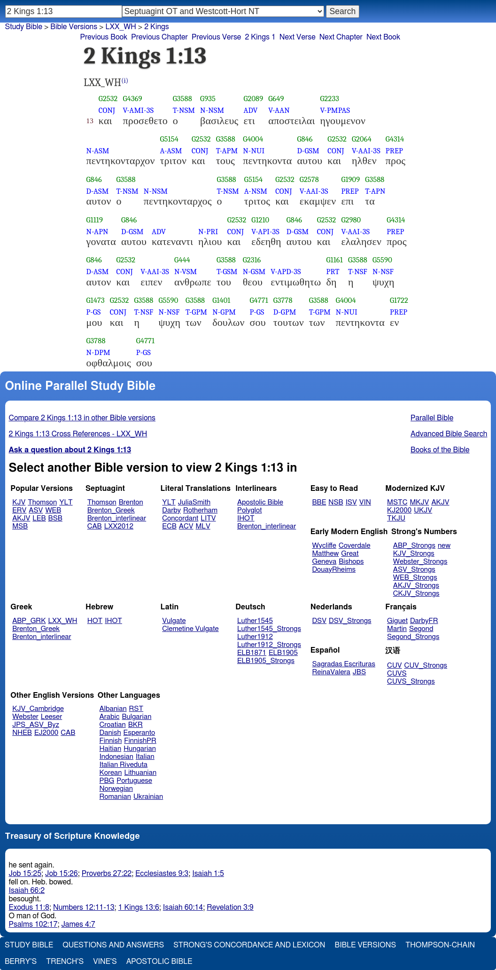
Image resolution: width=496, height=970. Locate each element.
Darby (171, 510)
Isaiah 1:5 (208, 873)
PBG (107, 780)
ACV (186, 526)
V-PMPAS (335, 110)
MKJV (419, 502)
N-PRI (208, 231)
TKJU (396, 518)
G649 (276, 98)
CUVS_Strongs (411, 681)
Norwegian (116, 788)
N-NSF (383, 271)
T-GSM (227, 271)
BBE (319, 502)
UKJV (423, 510)
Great (349, 553)
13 (89, 121)
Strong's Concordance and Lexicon (249, 945)
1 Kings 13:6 (138, 907)
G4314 (395, 138)
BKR (135, 724)
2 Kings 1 (260, 37)
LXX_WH (62, 620)
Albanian (113, 708)
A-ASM (171, 150)
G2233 (329, 98)
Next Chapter (341, 37)
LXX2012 (118, 526)
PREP (394, 150)
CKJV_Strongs (416, 593)
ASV (36, 510)
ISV (351, 502)
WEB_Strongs (415, 577)
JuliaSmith (194, 502)
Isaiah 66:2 (27, 890)
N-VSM (185, 271)
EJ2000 (46, 732)
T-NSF (357, 271)
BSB (55, 518)
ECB (169, 526)
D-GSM (308, 150)
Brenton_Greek (111, 510)
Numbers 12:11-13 (84, 907)
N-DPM (98, 352)
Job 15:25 (25, 873)
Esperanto (139, 732)
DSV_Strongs (350, 620)
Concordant (180, 518)
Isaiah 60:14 (183, 907)
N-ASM (97, 150)
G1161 (334, 259)
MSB (20, 526)
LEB (39, 518)
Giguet (397, 620)
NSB (335, 502)
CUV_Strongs (425, 665)
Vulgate (174, 620)
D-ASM (97, 191)
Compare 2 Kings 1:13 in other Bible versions (82, 418)
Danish (110, 732)
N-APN (97, 231)
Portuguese (134, 780)
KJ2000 (399, 510)
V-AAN (279, 110)
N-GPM (224, 312)
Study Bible (23, 27)
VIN (365, 502)
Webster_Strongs (420, 561)
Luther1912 (255, 636)
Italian (145, 756)
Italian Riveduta (123, 764)
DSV (319, 620)
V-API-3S (265, 231)
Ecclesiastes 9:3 (161, 873)
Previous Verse (216, 37)
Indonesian (117, 756)
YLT (65, 502)
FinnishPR (140, 740)
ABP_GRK (29, 620)
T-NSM (184, 110)
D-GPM (284, 312)
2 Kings (156, 27)
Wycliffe (324, 545)
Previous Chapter (159, 37)
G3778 (283, 300)
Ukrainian (148, 796)
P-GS (93, 312)
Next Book (383, 37)
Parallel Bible (432, 418)
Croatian (113, 724)
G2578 (309, 179)
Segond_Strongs (413, 636)
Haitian (111, 748)
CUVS (397, 673)
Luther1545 (255, 620)
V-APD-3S (286, 271)
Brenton (131, 502)
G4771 (259, 300)
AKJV (21, 518)
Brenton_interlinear (116, 518)
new (444, 545)
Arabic (110, 716)
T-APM (227, 150)
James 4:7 (78, 924)
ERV (19, 510)
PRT (333, 271)
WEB (53, 510)
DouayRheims (334, 569)
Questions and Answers (113, 945)
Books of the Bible (440, 450)
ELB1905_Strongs (265, 660)
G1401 (221, 300)
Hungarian (140, 748)
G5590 (382, 259)
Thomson (42, 502)
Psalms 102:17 (33, 924)
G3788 (96, 340)
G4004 (253, 138)
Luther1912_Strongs (269, 644)
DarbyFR (424, 620)
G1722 (399, 300)
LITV (208, 518)
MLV (202, 526)
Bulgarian (136, 716)
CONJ (107, 110)
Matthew (325, 553)
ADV (250, 110)
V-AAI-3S (366, 150)
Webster (25, 716)
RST (136, 708)
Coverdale (355, 545)
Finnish (111, 740)
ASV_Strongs (414, 569)
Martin (397, 628)
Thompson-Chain (440, 945)
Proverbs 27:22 (107, 873)
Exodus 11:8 (29, 907)
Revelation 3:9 (230, 907)
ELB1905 (283, 652)
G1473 (95, 300)
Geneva (324, 561)
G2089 (253, 98)
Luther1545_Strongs (269, 628)
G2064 (362, 138)
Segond (421, 628)
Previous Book (103, 37)
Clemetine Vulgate (190, 628)
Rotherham (200, 510)
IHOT (246, 518)
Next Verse (297, 37)
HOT (94, 620)
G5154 (169, 138)
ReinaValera (331, 672)
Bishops (351, 561)
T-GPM (196, 312)
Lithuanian (140, 772)
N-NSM (212, 110)
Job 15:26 (61, 873)
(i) (124, 81)
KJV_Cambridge (38, 708)
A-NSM (255, 191)
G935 (208, 98)
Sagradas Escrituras (343, 664)
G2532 (108, 98)
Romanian (115, 796)
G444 (182, 259)
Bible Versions (73, 27)
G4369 (132, 98)
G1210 (260, 219)
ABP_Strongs (414, 545)
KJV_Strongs (413, 553)
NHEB (22, 732)
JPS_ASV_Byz (35, 724)
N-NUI (253, 150)
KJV (18, 502)
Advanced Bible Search (449, 434)
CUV (394, 665)
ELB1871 (251, 652)
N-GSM (254, 271)
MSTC (397, 502)
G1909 (350, 179)
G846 (304, 138)
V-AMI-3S (138, 110)
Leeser (51, 716)
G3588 (182, 98)
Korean (111, 772)
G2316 (252, 259)
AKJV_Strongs (416, 585)
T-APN (375, 191)
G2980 (351, 219)
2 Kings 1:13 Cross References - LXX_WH (78, 434)
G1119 (94, 219)
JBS (359, 672)
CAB (94, 526)
